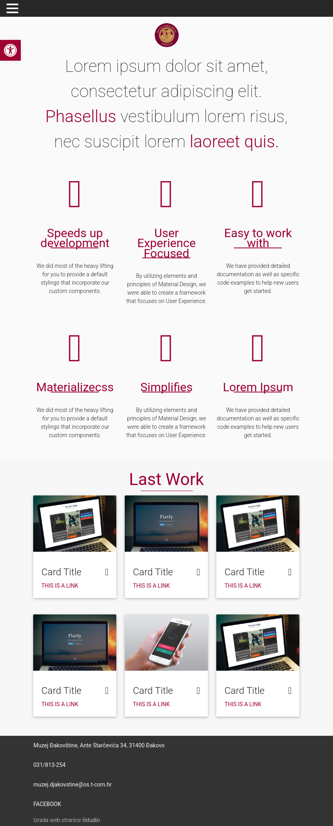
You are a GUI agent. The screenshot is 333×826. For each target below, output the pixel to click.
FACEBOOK (47, 804)
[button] (10, 50)
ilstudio (91, 820)
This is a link (59, 585)
